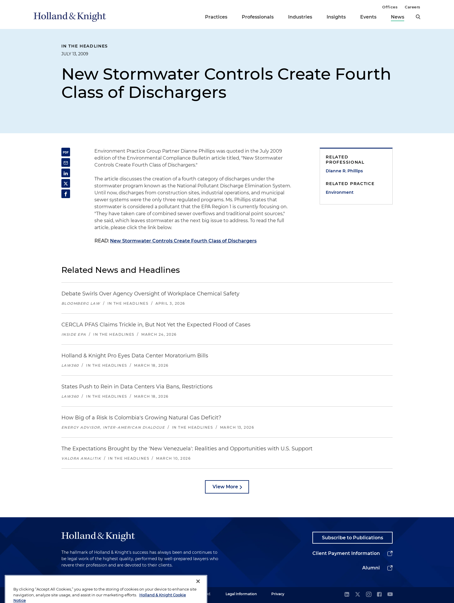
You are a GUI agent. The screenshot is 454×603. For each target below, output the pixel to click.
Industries (300, 17)
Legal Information (241, 594)
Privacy (277, 594)
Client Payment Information (346, 553)
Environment (340, 192)
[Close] (198, 592)
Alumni (371, 568)
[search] (418, 16)
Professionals (258, 17)
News (397, 17)
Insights (336, 17)
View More (225, 486)
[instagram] (368, 594)
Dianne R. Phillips (344, 170)
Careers (412, 7)
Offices (390, 7)
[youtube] (390, 594)
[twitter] (357, 594)
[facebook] (379, 594)
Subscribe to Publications (352, 537)
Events (368, 17)
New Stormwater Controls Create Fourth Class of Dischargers (183, 241)
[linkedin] (347, 594)
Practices (216, 17)
